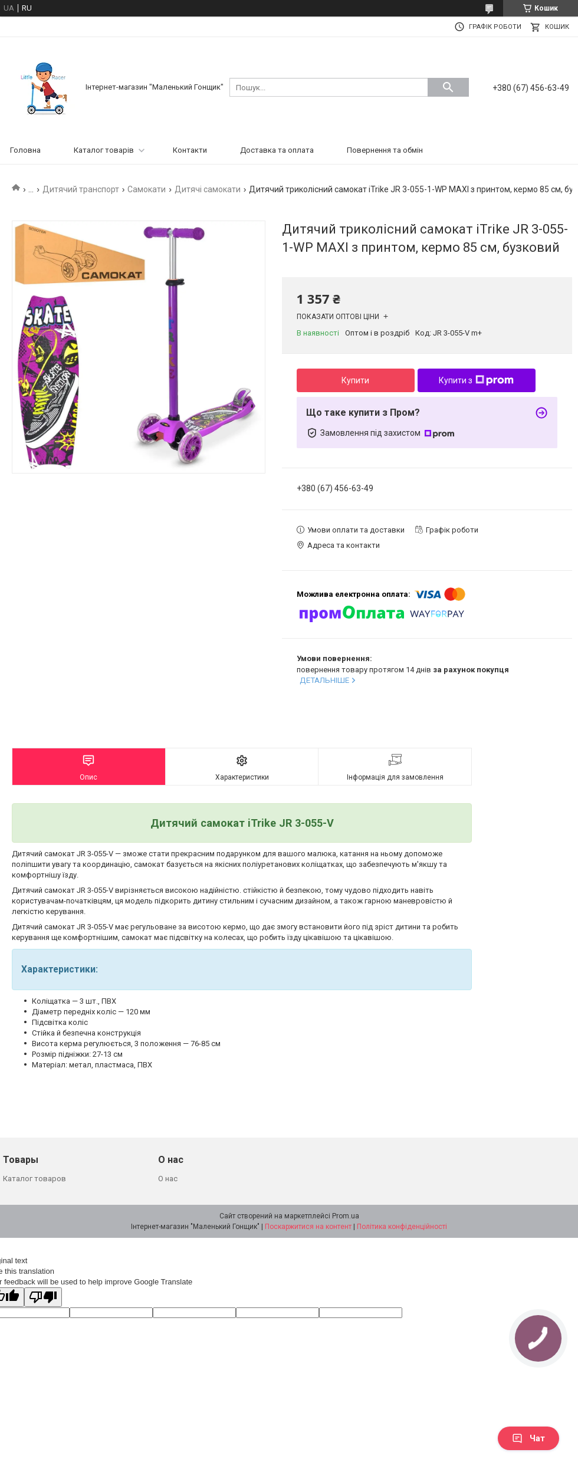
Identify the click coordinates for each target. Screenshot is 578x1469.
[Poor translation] (43, 1297)
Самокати (146, 189)
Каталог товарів (104, 150)
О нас (168, 1178)
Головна (25, 150)
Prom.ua (345, 1216)
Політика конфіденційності (402, 1226)
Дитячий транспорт (80, 189)
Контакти (190, 150)
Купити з (476, 380)
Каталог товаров (34, 1178)
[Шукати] (448, 87)
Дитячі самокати (208, 189)
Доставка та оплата (277, 150)
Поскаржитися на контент (308, 1226)
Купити (355, 380)
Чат (528, 1438)
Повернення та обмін (385, 150)
